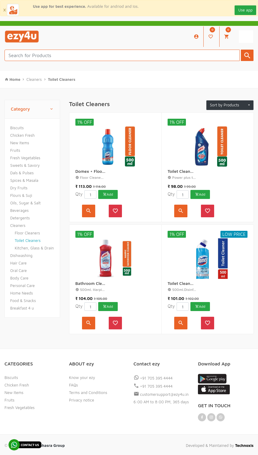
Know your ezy (82, 377)
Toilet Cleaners (28, 240)
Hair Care (18, 263)
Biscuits (17, 127)
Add (108, 194)
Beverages (19, 210)
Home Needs (21, 293)
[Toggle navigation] (246, 36)
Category (32, 109)
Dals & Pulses (22, 172)
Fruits (15, 150)
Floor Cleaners (27, 233)
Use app (245, 10)
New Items (19, 142)
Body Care (19, 278)
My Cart (227, 33)
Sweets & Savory (25, 165)
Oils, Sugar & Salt (25, 202)
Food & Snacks (23, 300)
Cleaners (18, 225)
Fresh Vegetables (25, 157)
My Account (196, 37)
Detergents (20, 217)
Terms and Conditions (88, 392)
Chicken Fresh (22, 135)
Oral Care (18, 270)
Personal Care (22, 285)
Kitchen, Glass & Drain (34, 248)
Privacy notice (81, 400)
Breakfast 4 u (22, 308)
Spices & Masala (24, 180)
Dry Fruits (19, 187)
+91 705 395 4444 (153, 378)
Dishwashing (21, 255)
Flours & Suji (21, 195)
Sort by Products (228, 104)
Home (16, 79)
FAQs (73, 385)
